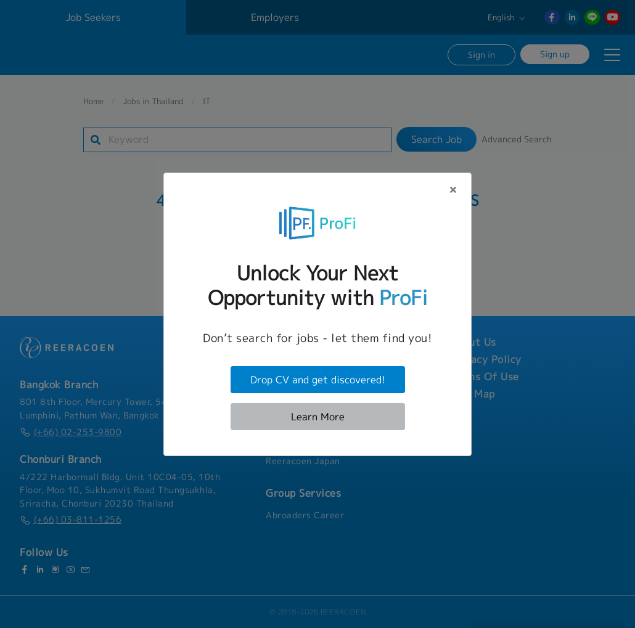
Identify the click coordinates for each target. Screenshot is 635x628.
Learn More (318, 416)
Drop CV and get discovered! (317, 379)
